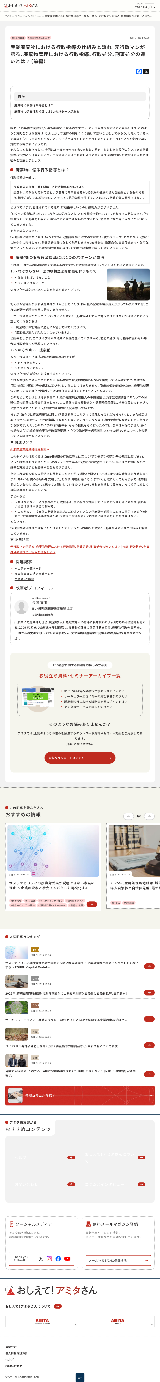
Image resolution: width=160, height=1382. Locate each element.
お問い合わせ (13, 1364)
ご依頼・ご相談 (24, 579)
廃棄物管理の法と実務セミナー (36, 574)
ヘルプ (9, 1357)
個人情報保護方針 (16, 1351)
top (8, 16)
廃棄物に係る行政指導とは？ (33, 105)
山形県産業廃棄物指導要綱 (28, 449)
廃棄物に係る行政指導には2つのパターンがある (46, 111)
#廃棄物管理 (18, 37)
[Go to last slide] (128, 815)
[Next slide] (149, 815)
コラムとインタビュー (28, 16)
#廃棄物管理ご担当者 (39, 37)
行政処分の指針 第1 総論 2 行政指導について (46, 187)
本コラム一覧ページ (28, 568)
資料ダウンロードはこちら (67, 758)
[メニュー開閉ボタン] (80, 1377)
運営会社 (11, 1345)
